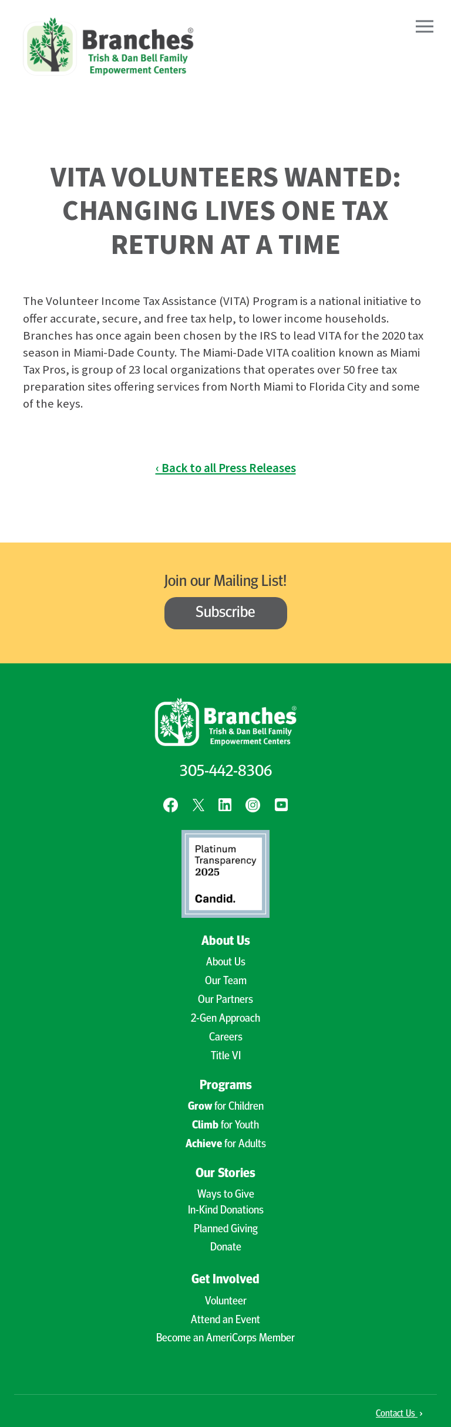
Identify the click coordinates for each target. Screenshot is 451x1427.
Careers (226, 1037)
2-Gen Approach (225, 1019)
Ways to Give (225, 1195)
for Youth (225, 1125)
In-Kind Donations (226, 1210)
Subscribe (225, 613)
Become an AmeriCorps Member (225, 1338)
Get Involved (225, 1280)
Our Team (226, 981)
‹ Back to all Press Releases (226, 468)
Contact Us (399, 1414)
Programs (226, 1086)
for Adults (226, 1144)
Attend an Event (225, 1320)
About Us (225, 941)
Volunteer (226, 1301)
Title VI (226, 1056)
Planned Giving (226, 1229)
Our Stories (225, 1174)
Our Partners (225, 1000)
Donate (225, 1247)
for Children (226, 1107)
